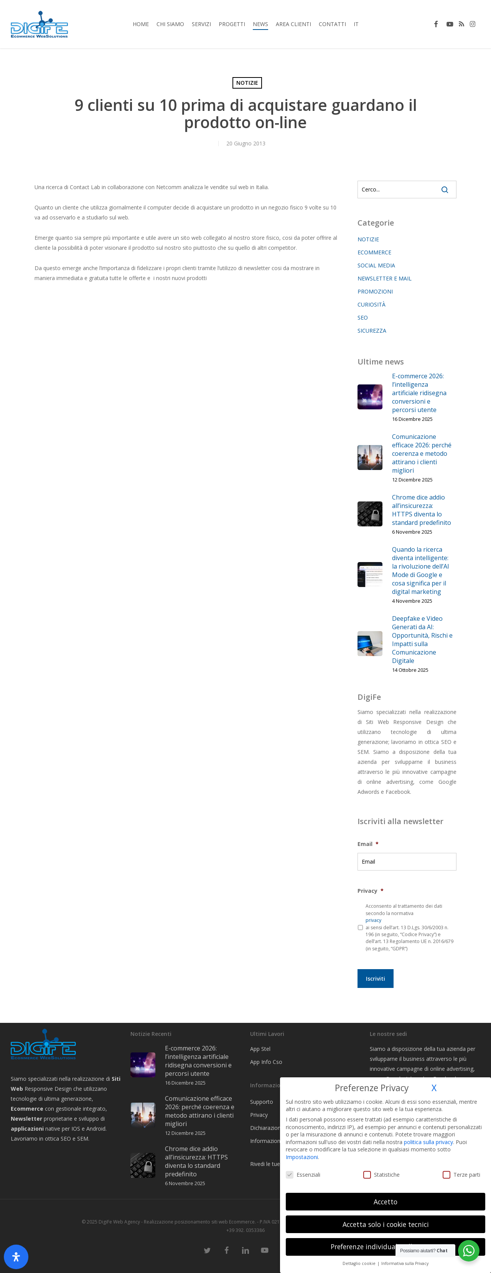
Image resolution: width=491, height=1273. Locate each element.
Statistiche (381, 1174)
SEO (363, 317)
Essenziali (303, 1174)
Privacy (371, 890)
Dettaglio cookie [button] (360, 1263)
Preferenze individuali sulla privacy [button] (386, 1246)
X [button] (434, 1088)
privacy (373, 920)
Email (368, 844)
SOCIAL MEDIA (376, 265)
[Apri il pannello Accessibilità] (16, 1257)
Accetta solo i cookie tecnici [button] (386, 1224)
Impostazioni (302, 1157)
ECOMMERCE (374, 252)
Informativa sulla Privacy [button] (404, 1263)
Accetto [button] (385, 1201)
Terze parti (461, 1174)
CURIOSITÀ (372, 304)
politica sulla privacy (428, 1142)
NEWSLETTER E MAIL (385, 278)
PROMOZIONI (375, 291)
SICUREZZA (372, 330)
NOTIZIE (247, 82)
